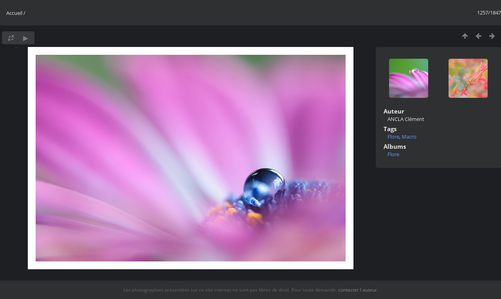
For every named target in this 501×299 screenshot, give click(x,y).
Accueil (14, 12)
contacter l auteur (357, 289)
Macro (409, 136)
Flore (393, 136)
